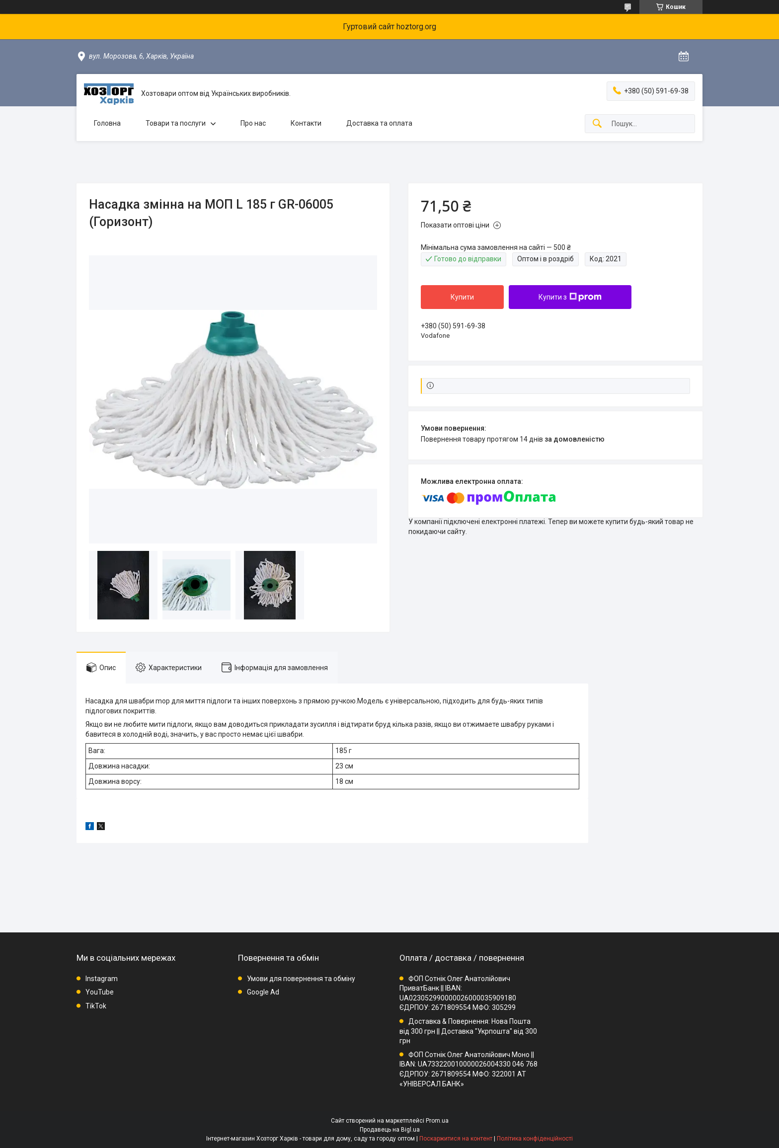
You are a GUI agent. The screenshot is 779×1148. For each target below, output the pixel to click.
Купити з (570, 297)
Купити (462, 297)
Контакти (306, 123)
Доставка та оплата (379, 123)
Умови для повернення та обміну (301, 979)
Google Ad (263, 992)
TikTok (95, 1006)
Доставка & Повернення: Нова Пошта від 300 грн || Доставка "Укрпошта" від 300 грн (468, 1031)
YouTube (99, 992)
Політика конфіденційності (535, 1138)
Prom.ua (437, 1120)
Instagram (101, 979)
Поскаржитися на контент (455, 1138)
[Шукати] (597, 124)
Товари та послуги (176, 123)
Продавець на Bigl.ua (390, 1129)
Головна (107, 123)
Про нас (253, 123)
